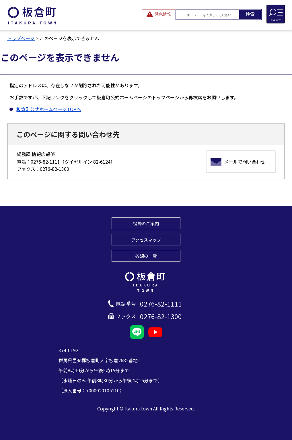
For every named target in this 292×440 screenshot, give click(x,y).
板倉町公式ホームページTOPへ (48, 109)
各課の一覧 (146, 256)
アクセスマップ (146, 240)
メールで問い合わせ (244, 161)
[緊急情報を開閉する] (158, 14)
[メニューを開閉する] (275, 14)
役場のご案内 (146, 223)
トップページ (21, 38)
